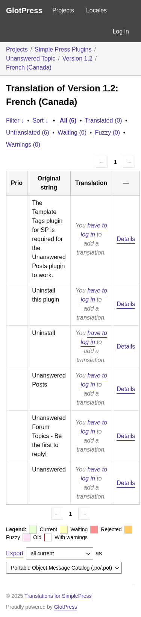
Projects (63, 10)
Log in (120, 31)
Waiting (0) (72, 132)
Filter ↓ (15, 120)
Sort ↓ (41, 120)
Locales (96, 10)
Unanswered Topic (30, 58)
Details (126, 239)
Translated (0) (103, 120)
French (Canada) (29, 67)
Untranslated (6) (27, 132)
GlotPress (24, 10)
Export (14, 553)
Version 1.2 (77, 58)
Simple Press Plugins (63, 49)
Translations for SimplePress (57, 596)
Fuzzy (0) (107, 132)
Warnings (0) (23, 144)
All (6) (68, 120)
